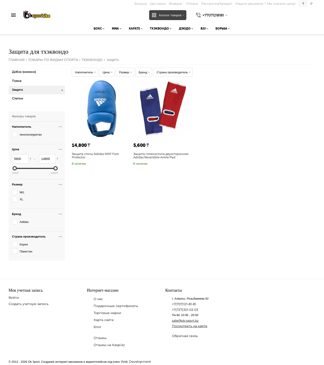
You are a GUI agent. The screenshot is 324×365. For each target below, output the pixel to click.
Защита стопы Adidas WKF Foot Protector (95, 155)
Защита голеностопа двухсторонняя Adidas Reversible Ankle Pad (160, 155)
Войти (14, 298)
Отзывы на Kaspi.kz (109, 345)
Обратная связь (185, 336)
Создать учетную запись (29, 304)
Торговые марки (107, 313)
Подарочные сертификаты (116, 306)
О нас (98, 299)
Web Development (135, 362)
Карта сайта (103, 320)
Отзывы (100, 338)
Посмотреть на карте (189, 326)
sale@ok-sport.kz (185, 321)
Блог (98, 327)
